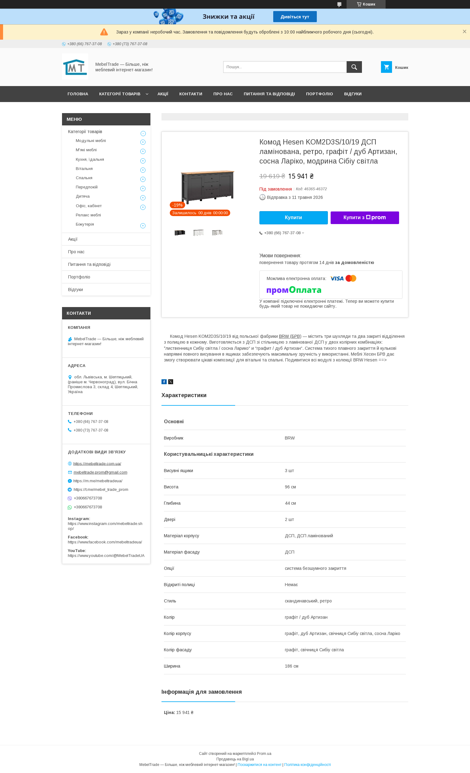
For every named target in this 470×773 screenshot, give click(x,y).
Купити (293, 217)
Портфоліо (319, 94)
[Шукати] (354, 67)
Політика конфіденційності (307, 765)
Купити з (365, 217)
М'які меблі (86, 150)
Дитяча (83, 196)
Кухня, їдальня (90, 159)
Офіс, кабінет (89, 205)
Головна (78, 94)
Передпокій (87, 187)
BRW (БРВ (289, 336)
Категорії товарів (119, 94)
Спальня (84, 178)
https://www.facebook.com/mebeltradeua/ (105, 542)
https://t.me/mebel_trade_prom (101, 489)
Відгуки (353, 94)
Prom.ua (264, 753)
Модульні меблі (91, 140)
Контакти (190, 94)
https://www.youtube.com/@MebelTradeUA (106, 555)
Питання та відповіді (269, 94)
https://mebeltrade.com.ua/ (97, 463)
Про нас (223, 94)
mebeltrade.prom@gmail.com (100, 472)
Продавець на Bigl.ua (235, 759)
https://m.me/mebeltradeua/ (97, 481)
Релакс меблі (88, 215)
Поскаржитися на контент (260, 765)
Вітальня (84, 168)
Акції (162, 94)
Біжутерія (85, 224)
